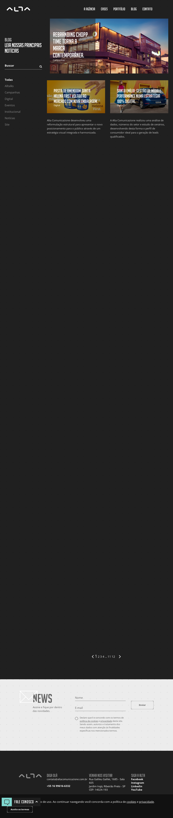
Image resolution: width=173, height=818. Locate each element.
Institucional (12, 112)
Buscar (9, 65)
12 (113, 656)
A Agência (89, 9)
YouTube (136, 789)
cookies (131, 802)
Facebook (137, 779)
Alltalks (9, 86)
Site (7, 124)
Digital (9, 99)
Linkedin (136, 786)
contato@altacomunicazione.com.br (65, 779)
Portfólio (119, 9)
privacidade (106, 721)
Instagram (137, 782)
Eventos (10, 105)
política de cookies (89, 721)
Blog (134, 9)
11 (109, 656)
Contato (147, 9)
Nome (79, 698)
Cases (104, 9)
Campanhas (12, 92)
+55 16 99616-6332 (58, 786)
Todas (9, 80)
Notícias (10, 118)
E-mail (79, 708)
